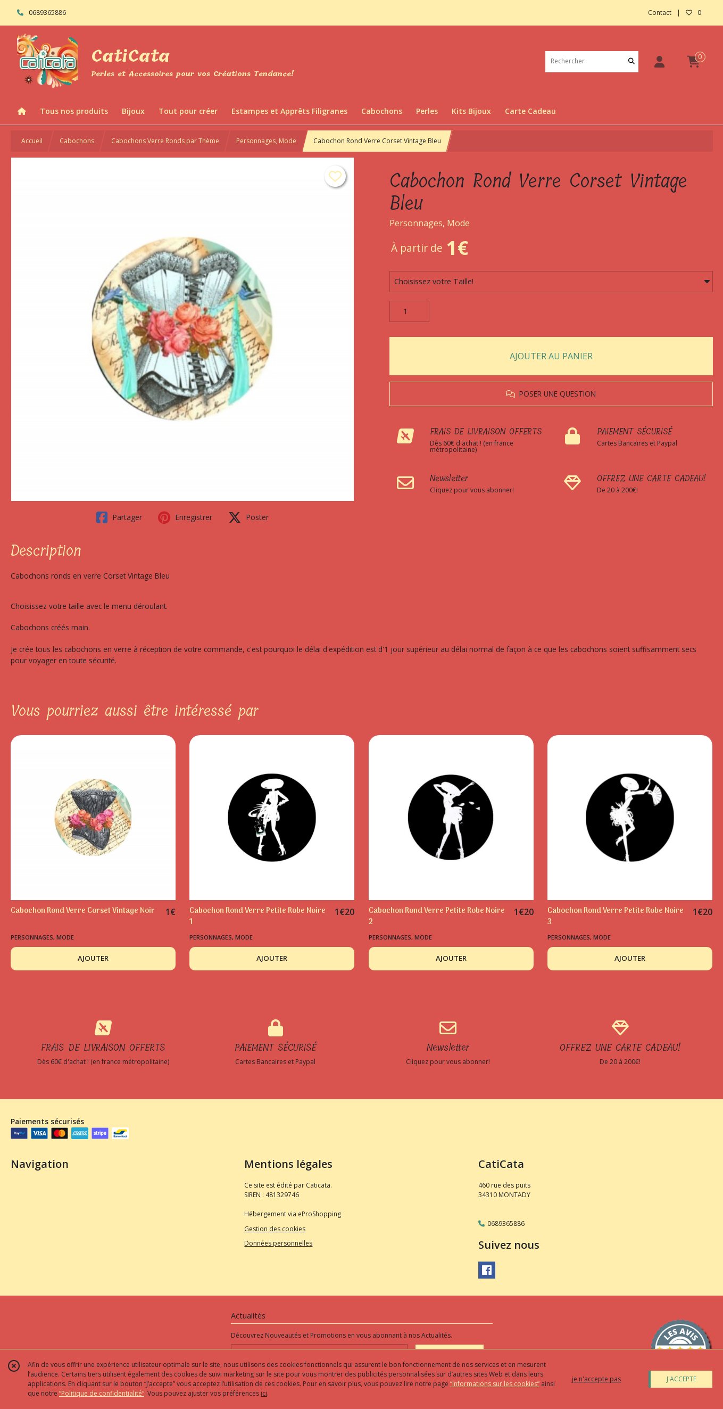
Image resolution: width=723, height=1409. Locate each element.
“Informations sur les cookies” (494, 1383)
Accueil (32, 140)
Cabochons (77, 140)
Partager (119, 517)
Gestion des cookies (274, 1228)
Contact (659, 12)
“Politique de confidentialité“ (101, 1393)
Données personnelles (278, 1243)
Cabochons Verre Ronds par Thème (165, 140)
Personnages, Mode (266, 140)
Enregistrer (185, 517)
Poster (248, 517)
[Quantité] (409, 311)
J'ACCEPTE (681, 1378)
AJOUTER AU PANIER (551, 356)
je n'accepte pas (596, 1378)
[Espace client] (659, 61)
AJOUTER (93, 958)
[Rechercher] (631, 61)
